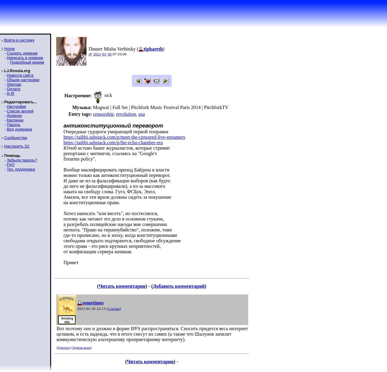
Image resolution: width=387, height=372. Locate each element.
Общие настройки (23, 80)
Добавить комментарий (179, 286)
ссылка (114, 308)
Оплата (13, 89)
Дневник (14, 115)
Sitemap (14, 84)
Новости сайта (20, 75)
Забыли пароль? (22, 160)
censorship (103, 114)
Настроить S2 (16, 146)
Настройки (16, 106)
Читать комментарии (122, 286)
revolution (126, 114)
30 (110, 54)
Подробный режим (27, 62)
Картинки (15, 120)
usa (141, 114)
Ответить (63, 347)
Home (9, 48)
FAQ (11, 164)
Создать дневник (22, 53)
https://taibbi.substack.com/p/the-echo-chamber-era (113, 142)
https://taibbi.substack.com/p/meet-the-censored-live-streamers (124, 137)
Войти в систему (19, 40)
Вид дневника (19, 129)
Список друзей (20, 111)
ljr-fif (10, 93)
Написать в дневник (25, 57)
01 (104, 54)
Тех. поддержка (21, 169)
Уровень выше (81, 347)
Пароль (13, 124)
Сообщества (15, 137)
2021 (97, 54)
